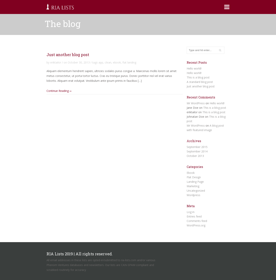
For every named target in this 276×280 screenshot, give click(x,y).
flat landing (129, 62)
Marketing (193, 186)
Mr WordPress (196, 103)
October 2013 (195, 156)
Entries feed (194, 216)
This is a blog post (198, 77)
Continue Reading (59, 90)
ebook (117, 62)
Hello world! (194, 68)
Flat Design (194, 177)
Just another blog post (68, 54)
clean (108, 62)
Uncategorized (196, 190)
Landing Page (195, 181)
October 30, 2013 (79, 62)
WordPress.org (196, 225)
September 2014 (197, 151)
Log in (190, 212)
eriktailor (55, 62)
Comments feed (197, 221)
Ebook (191, 173)
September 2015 (197, 147)
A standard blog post (200, 82)
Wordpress (193, 195)
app (100, 62)
